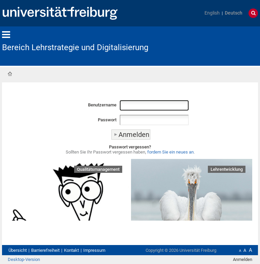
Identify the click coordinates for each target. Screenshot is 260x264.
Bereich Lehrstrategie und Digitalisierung (75, 47)
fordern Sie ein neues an (170, 152)
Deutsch (233, 13)
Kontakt (71, 250)
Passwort (107, 119)
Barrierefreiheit (45, 250)
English (212, 13)
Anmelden (242, 259)
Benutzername (102, 104)
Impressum (94, 250)
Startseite (10, 74)
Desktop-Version (24, 259)
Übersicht (17, 250)
